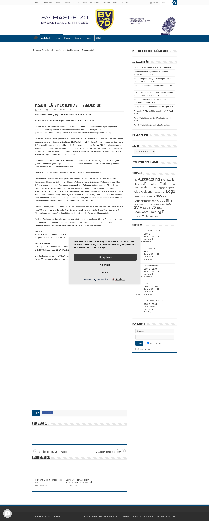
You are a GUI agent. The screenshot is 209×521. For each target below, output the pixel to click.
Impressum (82, 3)
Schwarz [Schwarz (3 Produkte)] (161, 201)
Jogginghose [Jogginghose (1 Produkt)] (162, 188)
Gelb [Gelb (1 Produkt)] (173, 184)
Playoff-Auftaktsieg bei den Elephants (149, 118)
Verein (58, 3)
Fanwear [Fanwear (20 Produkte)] (151, 184)
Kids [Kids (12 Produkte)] (137, 191)
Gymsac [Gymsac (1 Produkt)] (136, 188)
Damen (67, 38)
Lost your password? (144, 349)
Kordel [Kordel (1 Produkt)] (155, 192)
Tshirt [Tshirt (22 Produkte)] (166, 212)
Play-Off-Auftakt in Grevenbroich (147, 125)
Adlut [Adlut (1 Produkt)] (135, 180)
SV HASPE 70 (38, 516)
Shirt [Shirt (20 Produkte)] (169, 200)
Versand (150, 239)
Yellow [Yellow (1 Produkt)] (155, 216)
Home (36, 50)
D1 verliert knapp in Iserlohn (106, 451)
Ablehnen (105, 264)
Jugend (78, 38)
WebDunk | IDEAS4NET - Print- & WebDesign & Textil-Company (120, 516)
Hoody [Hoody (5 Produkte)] (149, 187)
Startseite (36, 38)
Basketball (45, 38)
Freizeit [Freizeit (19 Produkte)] (165, 184)
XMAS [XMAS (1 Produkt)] (150, 216)
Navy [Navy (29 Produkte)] (157, 196)
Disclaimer (106, 3)
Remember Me (154, 343)
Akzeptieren (105, 257)
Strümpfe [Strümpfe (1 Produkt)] (163, 204)
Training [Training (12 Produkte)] (155, 212)
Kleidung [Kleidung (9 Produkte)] (147, 191)
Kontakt (125, 3)
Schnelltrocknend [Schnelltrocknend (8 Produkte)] (145, 200)
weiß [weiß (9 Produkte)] (145, 216)
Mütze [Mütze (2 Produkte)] (149, 197)
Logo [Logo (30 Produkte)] (170, 191)
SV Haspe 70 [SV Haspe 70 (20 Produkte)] (145, 207)
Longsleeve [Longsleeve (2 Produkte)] (139, 197)
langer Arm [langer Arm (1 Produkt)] (162, 192)
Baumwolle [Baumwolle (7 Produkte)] (167, 179)
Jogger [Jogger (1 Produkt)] (155, 188)
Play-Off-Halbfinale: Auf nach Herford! (149, 86)
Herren (57, 38)
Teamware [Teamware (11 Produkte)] (141, 212)
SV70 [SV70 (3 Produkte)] (169, 204)
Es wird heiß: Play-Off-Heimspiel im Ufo (150, 111)
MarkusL (41, 110)
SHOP (98, 38)
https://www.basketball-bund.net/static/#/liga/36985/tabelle (86, 133)
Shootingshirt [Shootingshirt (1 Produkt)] (138, 204)
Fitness (89, 38)
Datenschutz (94, 3)
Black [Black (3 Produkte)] (136, 184)
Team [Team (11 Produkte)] (160, 207)
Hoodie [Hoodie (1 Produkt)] (142, 188)
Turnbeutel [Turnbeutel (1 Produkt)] (137, 216)
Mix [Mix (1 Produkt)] (145, 197)
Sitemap (116, 3)
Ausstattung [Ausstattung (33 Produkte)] (149, 179)
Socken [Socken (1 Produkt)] (150, 204)
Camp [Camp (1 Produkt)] (142, 184)
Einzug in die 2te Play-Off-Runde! (148, 107)
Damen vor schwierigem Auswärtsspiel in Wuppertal (79, 481)
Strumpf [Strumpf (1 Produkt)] (156, 204)
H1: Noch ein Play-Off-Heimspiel (52, 451)
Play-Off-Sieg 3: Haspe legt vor (147, 67)
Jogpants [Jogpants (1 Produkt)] (171, 188)
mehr (105, 272)
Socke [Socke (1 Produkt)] (145, 204)
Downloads (69, 3)
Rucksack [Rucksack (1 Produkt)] (166, 197)
